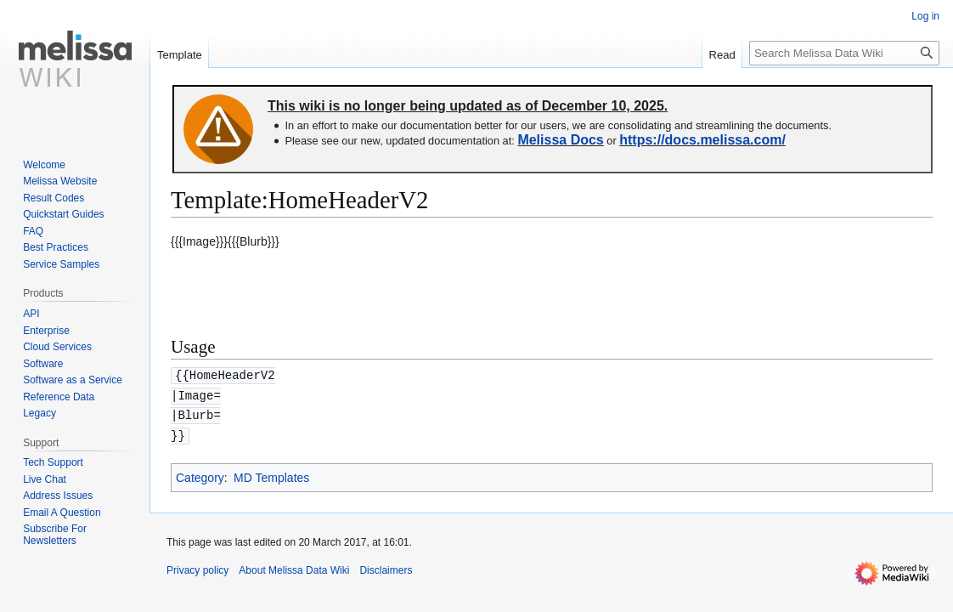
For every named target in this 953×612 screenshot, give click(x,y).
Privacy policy (197, 567)
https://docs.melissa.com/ (702, 140)
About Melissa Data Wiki (294, 567)
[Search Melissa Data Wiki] (844, 53)
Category (200, 474)
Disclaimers (385, 567)
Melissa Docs (560, 140)
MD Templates (271, 474)
